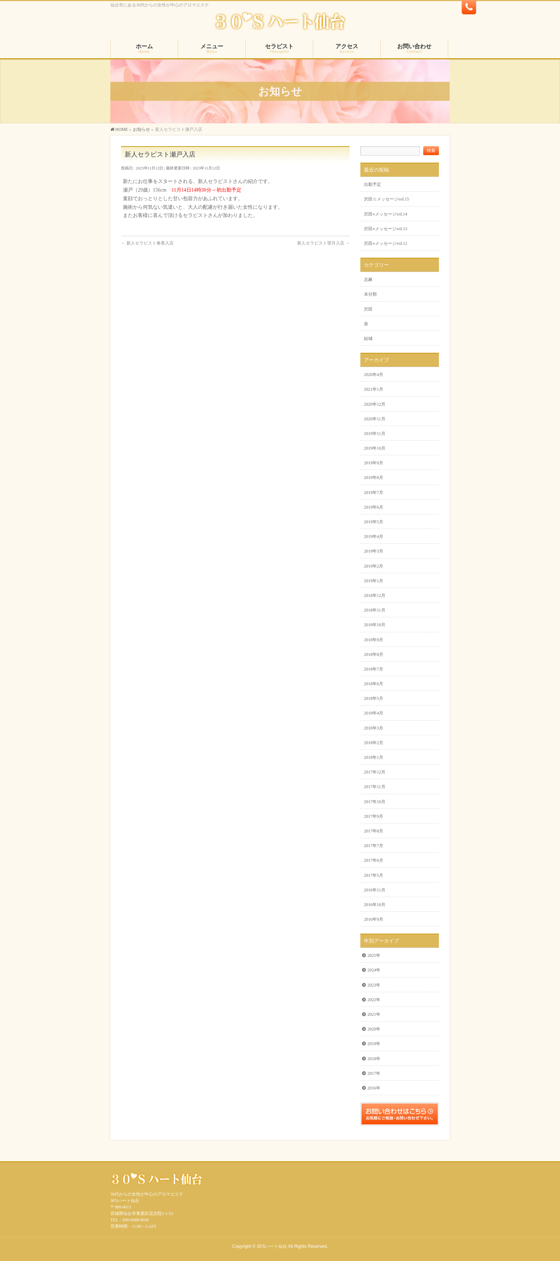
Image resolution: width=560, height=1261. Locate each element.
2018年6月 (373, 683)
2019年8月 (373, 477)
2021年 (374, 1014)
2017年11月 (374, 786)
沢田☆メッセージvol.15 (386, 199)
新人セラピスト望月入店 (323, 243)
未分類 (370, 294)
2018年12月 (374, 595)
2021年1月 (373, 389)
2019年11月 (374, 433)
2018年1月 (373, 757)
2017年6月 (373, 860)
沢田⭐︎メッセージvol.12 (385, 243)
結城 (368, 338)
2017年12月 (374, 772)
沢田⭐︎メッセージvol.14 (385, 214)
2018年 (374, 1058)
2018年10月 (374, 624)
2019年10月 (374, 448)
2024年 (374, 970)
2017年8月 (373, 831)
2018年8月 (373, 654)
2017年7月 (373, 845)
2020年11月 (374, 418)
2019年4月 (373, 536)
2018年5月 (373, 698)
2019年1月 (373, 580)
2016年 (374, 1088)
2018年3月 (373, 728)
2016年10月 (374, 904)
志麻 (368, 279)
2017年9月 (373, 816)
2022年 (374, 999)
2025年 (374, 955)
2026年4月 (373, 374)
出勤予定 (372, 184)
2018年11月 (374, 610)
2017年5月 (373, 875)
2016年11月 (374, 889)
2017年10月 (374, 801)
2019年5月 (373, 521)
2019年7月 (373, 492)
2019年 (374, 1043)
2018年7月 (373, 669)
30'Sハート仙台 (272, 1246)
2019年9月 (373, 462)
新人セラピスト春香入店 (147, 243)
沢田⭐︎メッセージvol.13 (385, 228)
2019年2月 (373, 566)
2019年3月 (373, 551)
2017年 (374, 1073)
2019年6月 (373, 507)
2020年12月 (374, 404)
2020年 (374, 1029)
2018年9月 (373, 639)
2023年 (374, 985)
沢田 (368, 309)
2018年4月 (373, 713)
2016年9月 (373, 919)
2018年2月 (373, 742)
